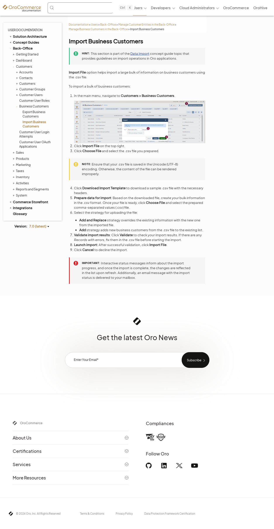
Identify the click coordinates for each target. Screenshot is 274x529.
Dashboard (23, 60)
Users (94, 24)
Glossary (20, 214)
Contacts (25, 78)
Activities (21, 183)
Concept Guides (24, 42)
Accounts (25, 72)
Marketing (22, 164)
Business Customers (33, 106)
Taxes (19, 171)
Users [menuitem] (137, 7)
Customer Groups (31, 89)
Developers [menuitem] (161, 7)
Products (21, 158)
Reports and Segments (31, 189)
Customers (23, 66)
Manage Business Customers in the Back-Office (98, 29)
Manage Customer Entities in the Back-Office (146, 24)
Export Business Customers (33, 114)
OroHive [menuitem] (260, 7)
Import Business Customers (34, 124)
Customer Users (30, 95)
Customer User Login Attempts (34, 134)
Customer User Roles (34, 100)
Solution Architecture (28, 36)
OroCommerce (31, 423)
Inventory (22, 177)
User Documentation (25, 30)
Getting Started (26, 54)
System (20, 195)
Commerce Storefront (28, 202)
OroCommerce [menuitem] (236, 7)
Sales (19, 152)
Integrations (20, 207)
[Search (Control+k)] (91, 8)
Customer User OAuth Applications (35, 144)
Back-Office (108, 24)
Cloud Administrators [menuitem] (197, 7)
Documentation (79, 24)
